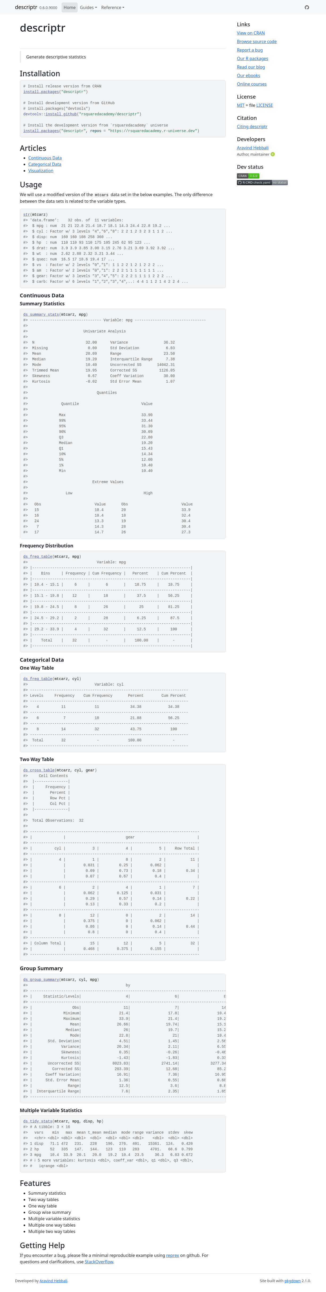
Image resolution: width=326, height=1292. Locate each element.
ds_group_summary (41, 980)
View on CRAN (251, 33)
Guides (87, 7)
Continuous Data (45, 158)
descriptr (26, 7)
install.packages (41, 92)
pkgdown (292, 1280)
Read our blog (251, 67)
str (26, 215)
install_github (61, 114)
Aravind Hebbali (252, 148)
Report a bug (250, 50)
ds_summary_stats (41, 315)
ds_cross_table (39, 770)
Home (70, 7)
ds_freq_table (37, 557)
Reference (111, 7)
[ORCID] (273, 154)
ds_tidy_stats (37, 1121)
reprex (172, 1255)
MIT (241, 105)
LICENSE (264, 105)
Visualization (40, 171)
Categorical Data (45, 164)
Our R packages (252, 58)
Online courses (252, 84)
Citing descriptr (252, 126)
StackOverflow (99, 1262)
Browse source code (257, 41)
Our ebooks (248, 75)
